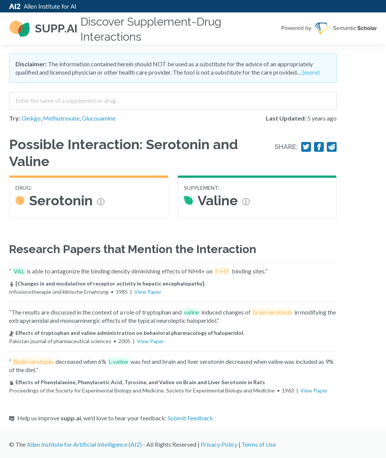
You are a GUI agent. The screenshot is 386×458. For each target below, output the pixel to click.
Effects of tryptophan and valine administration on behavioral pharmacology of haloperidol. (126, 333)
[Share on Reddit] (331, 147)
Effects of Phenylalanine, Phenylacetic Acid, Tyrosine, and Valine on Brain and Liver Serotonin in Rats (137, 382)
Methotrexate (61, 118)
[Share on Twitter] (306, 147)
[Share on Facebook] (319, 147)
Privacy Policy (219, 444)
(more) (311, 72)
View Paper (147, 292)
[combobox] (173, 98)
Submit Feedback (190, 417)
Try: (14, 118)
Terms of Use (259, 444)
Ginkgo (31, 118)
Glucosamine (98, 118)
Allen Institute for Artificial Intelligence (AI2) (84, 444)
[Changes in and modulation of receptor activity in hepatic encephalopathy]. (107, 283)
